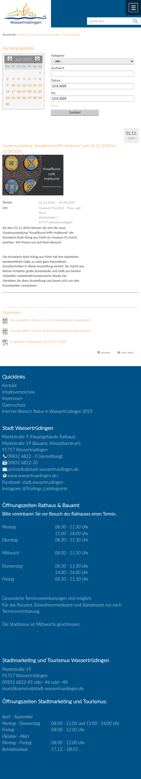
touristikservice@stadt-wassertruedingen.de (43, 688)
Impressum (12, 398)
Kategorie (57, 55)
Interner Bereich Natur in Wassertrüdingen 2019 (47, 411)
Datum (55, 80)
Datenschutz (14, 405)
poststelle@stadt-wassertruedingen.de (43, 469)
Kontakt (9, 385)
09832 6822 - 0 (20, 456)
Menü (133, 7)
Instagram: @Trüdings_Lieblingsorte (35, 488)
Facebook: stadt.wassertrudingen (32, 482)
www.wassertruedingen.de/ (33, 475)
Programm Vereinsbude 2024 (38, 342)
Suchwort (57, 68)
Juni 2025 (23, 59)
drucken (105, 352)
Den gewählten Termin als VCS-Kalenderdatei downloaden (50, 320)
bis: (53, 93)
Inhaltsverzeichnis (18, 392)
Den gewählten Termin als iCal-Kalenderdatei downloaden (50, 331)
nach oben (127, 352)
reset (54, 105)
